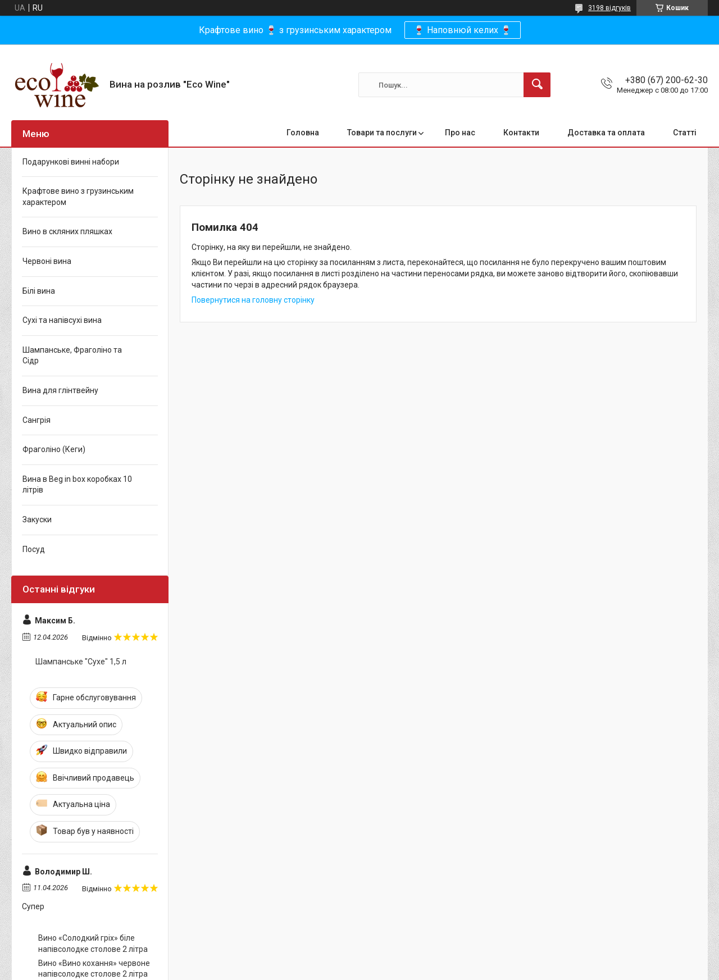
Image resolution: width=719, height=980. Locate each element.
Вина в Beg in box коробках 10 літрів (77, 485)
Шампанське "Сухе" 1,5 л (80, 661)
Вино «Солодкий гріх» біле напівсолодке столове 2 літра (93, 943)
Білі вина (38, 290)
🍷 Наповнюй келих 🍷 (462, 30)
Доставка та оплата (606, 132)
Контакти (521, 132)
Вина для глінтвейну (60, 390)
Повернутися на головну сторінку (253, 299)
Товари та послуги (382, 132)
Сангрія (36, 420)
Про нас (460, 132)
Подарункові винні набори (70, 161)
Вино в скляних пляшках (67, 231)
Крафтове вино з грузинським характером (78, 196)
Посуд (33, 549)
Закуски (37, 519)
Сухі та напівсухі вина (62, 320)
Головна (302, 132)
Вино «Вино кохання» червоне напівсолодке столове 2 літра (94, 969)
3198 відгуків (609, 8)
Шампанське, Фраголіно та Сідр (72, 355)
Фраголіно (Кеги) (53, 449)
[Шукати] (537, 84)
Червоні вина (46, 261)
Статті (685, 132)
